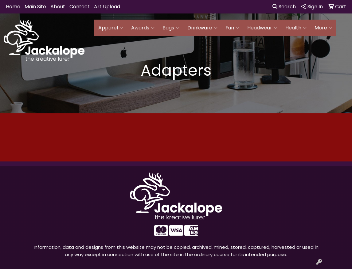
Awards (142, 28)
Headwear (262, 28)
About (57, 6)
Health (296, 28)
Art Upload (107, 6)
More (323, 28)
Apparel (110, 28)
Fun (232, 28)
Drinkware (202, 28)
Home (13, 6)
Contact (79, 6)
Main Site (35, 6)
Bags (170, 28)
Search (284, 6)
